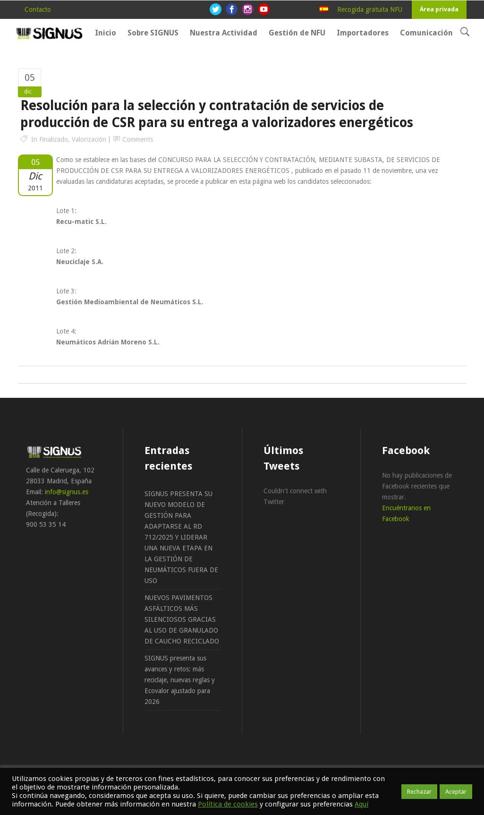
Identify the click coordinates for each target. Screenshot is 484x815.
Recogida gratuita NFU (369, 9)
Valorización (89, 139)
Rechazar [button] (419, 791)
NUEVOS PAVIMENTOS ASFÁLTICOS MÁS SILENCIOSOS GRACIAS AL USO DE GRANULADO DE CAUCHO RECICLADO (181, 619)
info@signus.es (66, 492)
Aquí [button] (361, 804)
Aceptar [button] (456, 791)
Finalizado (53, 139)
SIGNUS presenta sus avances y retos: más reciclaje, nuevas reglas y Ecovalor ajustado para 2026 (179, 679)
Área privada (439, 9)
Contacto (38, 9)
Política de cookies (228, 804)
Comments (137, 139)
